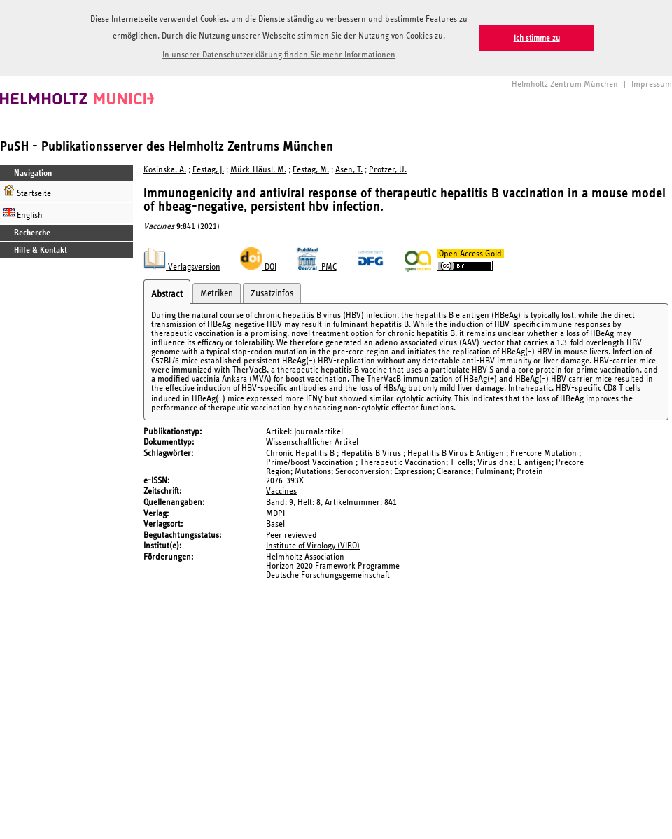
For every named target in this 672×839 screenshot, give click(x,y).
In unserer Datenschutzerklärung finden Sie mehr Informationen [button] (279, 55)
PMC (316, 267)
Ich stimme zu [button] (537, 38)
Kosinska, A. (165, 169)
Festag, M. (311, 169)
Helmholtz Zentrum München (565, 84)
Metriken (216, 293)
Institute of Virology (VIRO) (313, 545)
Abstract (167, 294)
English (23, 213)
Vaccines (281, 491)
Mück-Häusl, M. (258, 169)
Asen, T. (349, 169)
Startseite (27, 191)
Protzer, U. (388, 169)
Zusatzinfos (272, 293)
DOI (258, 267)
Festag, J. (208, 169)
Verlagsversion (182, 267)
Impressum (651, 84)
